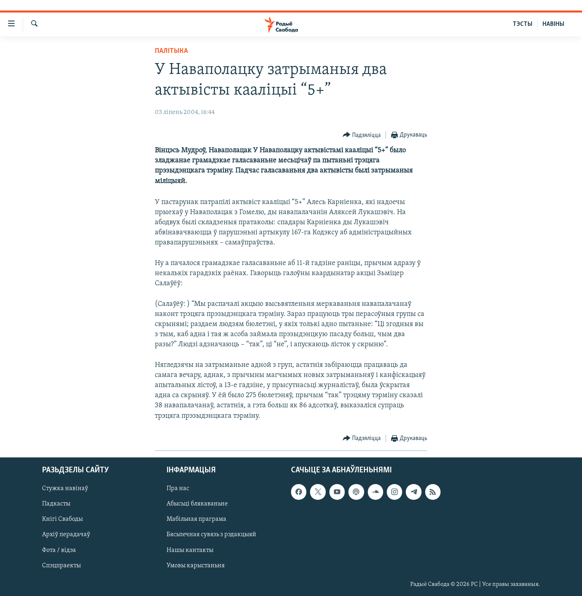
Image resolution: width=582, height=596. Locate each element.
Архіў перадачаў (66, 534)
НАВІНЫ (553, 24)
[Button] (362, 135)
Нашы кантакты (190, 550)
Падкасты (56, 504)
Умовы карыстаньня (196, 565)
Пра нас (178, 488)
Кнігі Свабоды (62, 519)
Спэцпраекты (61, 565)
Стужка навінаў (65, 488)
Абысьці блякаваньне (197, 504)
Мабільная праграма (196, 519)
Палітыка (171, 51)
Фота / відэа (59, 550)
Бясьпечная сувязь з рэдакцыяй (211, 534)
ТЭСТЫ (522, 24)
